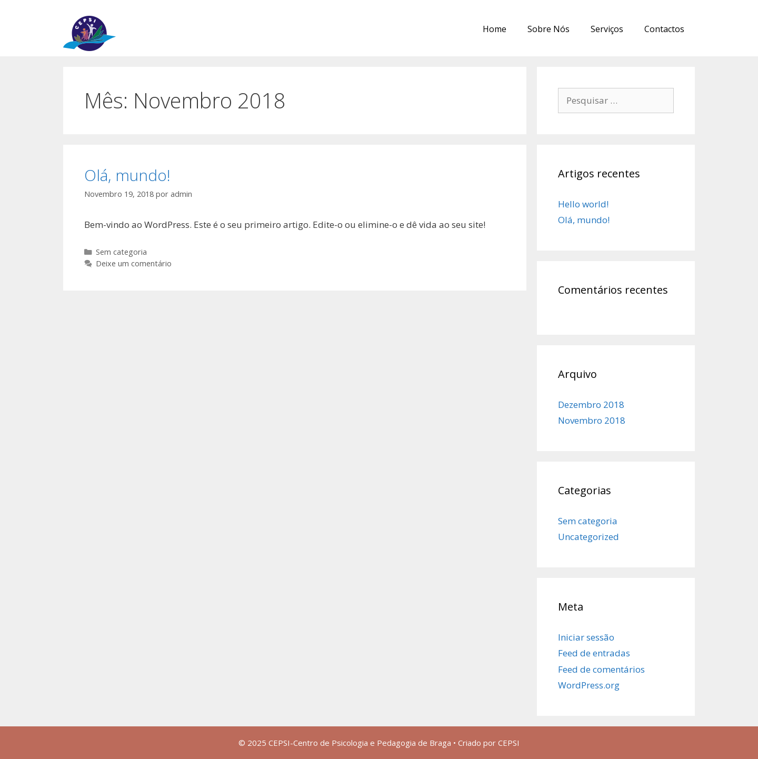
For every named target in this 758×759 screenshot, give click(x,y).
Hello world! (583, 204)
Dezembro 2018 (591, 404)
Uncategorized (588, 537)
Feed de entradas (594, 653)
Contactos (664, 29)
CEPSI (509, 742)
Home (494, 29)
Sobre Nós (548, 29)
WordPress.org (589, 685)
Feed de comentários (601, 669)
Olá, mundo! (127, 175)
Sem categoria (121, 252)
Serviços (607, 29)
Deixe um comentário (134, 263)
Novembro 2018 (591, 420)
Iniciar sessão (586, 637)
